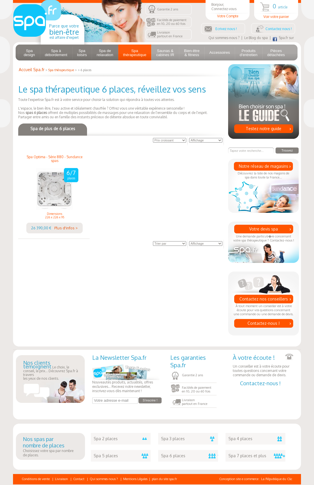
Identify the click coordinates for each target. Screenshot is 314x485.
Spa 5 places (122, 455)
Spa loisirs (82, 53)
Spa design (29, 53)
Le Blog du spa (256, 38)
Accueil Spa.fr (32, 69)
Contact (78, 479)
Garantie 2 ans (167, 9)
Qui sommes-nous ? (223, 38)
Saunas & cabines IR (165, 53)
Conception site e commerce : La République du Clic (255, 479)
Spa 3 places (189, 438)
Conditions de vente (36, 479)
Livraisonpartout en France (169, 34)
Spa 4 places (256, 438)
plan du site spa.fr (164, 479)
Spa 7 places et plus (256, 455)
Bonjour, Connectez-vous (227, 10)
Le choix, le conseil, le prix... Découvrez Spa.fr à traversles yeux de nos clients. (50, 371)
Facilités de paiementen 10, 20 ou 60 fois (171, 22)
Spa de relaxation (105, 53)
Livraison (61, 479)
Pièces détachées (276, 53)
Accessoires (219, 52)
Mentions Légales (135, 479)
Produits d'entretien (248, 53)
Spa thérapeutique (134, 53)
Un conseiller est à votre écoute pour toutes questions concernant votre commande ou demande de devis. (263, 365)
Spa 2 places (122, 438)
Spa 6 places (189, 455)
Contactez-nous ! (263, 323)
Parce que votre (64, 31)
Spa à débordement (56, 53)
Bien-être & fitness (192, 53)
